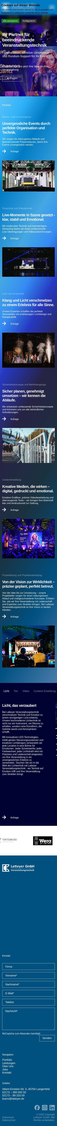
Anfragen (12, 78)
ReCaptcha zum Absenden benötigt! (21, 1033)
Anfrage (10, 151)
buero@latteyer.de (13, 1098)
